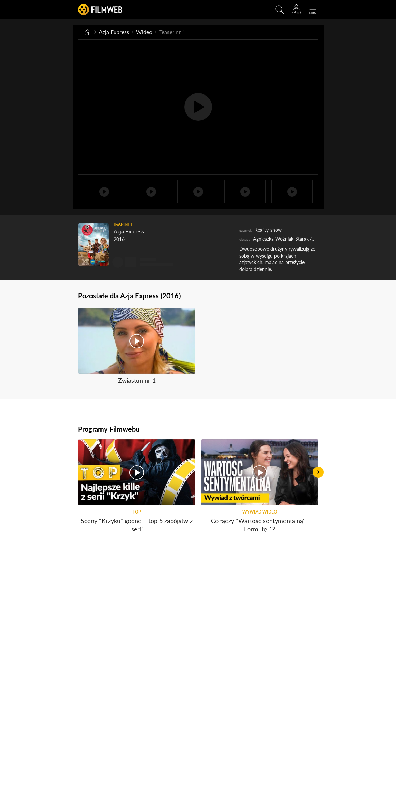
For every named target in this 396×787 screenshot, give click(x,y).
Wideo (144, 32)
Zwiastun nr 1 (136, 381)
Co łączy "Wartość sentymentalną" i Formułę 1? (259, 525)
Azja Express (114, 32)
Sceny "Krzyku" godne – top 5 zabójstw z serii (137, 525)
